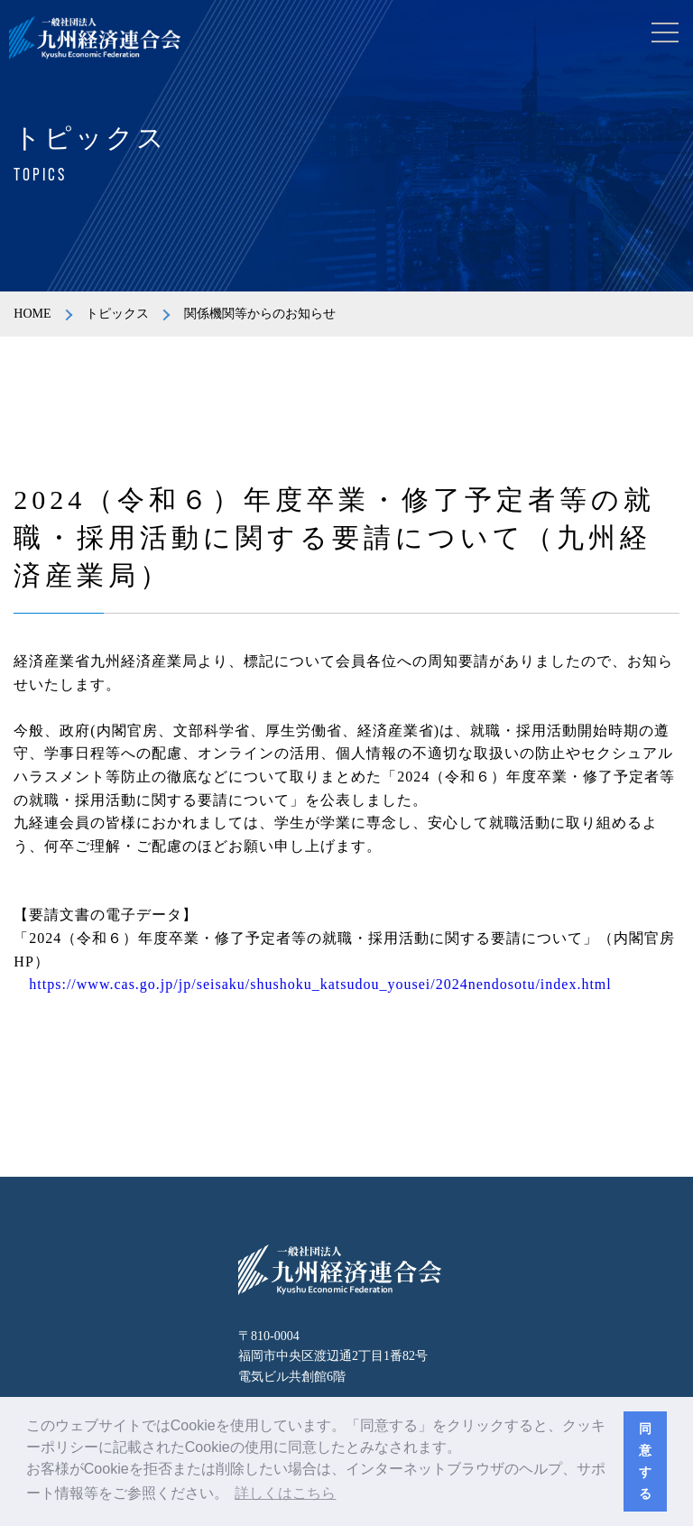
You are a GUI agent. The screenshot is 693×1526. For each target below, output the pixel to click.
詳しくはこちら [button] (285, 1493)
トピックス (117, 313)
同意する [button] (645, 1461)
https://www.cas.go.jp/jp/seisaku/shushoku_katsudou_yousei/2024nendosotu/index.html (320, 984)
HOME (32, 313)
